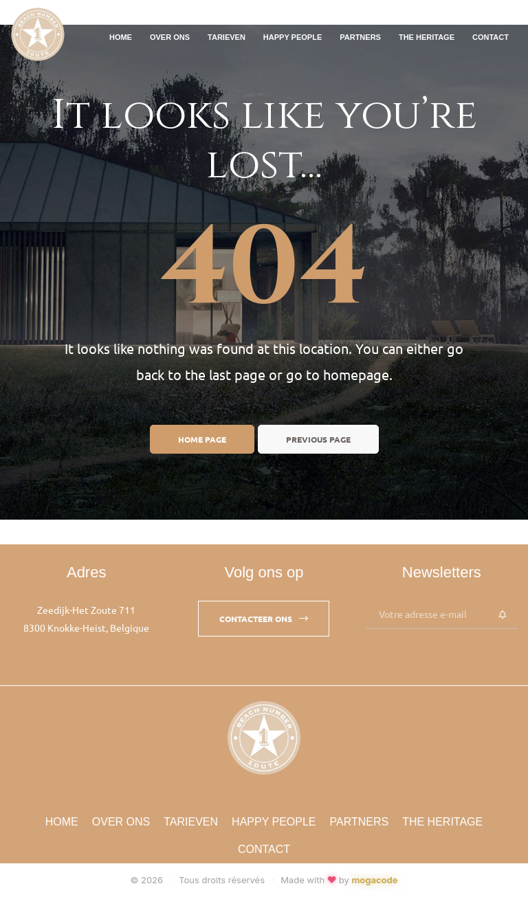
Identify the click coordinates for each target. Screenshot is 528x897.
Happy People (292, 37)
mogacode (374, 879)
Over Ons (170, 37)
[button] (263, 618)
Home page (202, 439)
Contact (490, 37)
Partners (360, 37)
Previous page (318, 439)
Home (120, 37)
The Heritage (426, 37)
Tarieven (226, 37)
